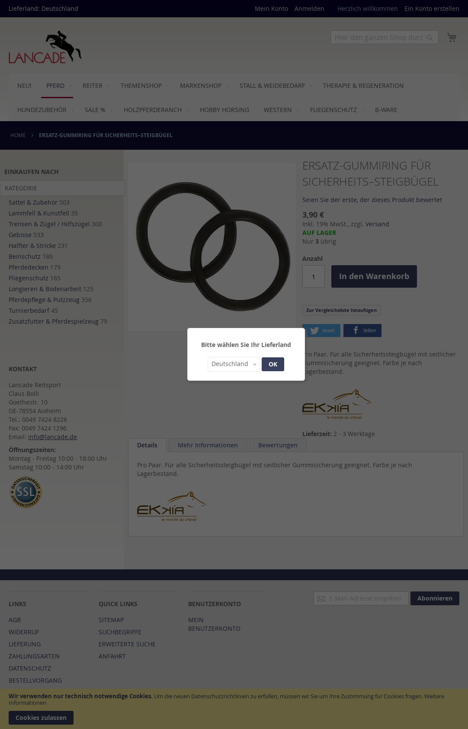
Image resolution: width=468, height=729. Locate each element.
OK (273, 364)
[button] (234, 364)
